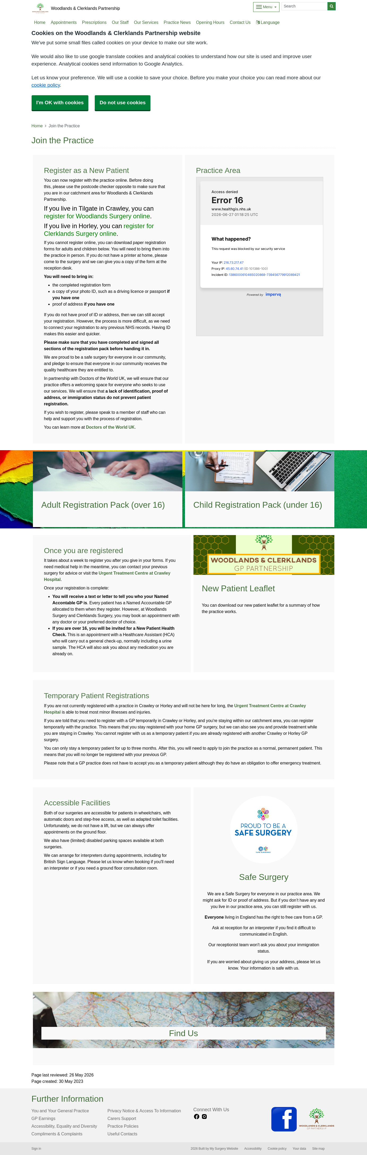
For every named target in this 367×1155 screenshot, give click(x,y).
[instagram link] (204, 1116)
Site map (318, 1148)
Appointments (64, 22)
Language (268, 22)
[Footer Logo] (303, 1119)
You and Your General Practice (60, 1111)
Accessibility (252, 1148)
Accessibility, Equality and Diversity (64, 1126)
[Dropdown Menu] (266, 7)
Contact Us (240, 22)
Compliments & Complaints (57, 1134)
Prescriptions (94, 22)
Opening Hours (210, 22)
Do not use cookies (122, 102)
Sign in (36, 1148)
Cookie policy (277, 1148)
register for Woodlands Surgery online (97, 216)
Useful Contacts (122, 1134)
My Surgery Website (224, 1148)
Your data (299, 1148)
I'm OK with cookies (60, 102)
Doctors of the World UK (110, 427)
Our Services (146, 22)
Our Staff (120, 22)
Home (37, 126)
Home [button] (40, 22)
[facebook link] (196, 1116)
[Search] (305, 6)
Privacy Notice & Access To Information (144, 1111)
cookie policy (46, 85)
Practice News (177, 22)
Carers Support (121, 1118)
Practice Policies (123, 1126)
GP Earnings (43, 1118)
